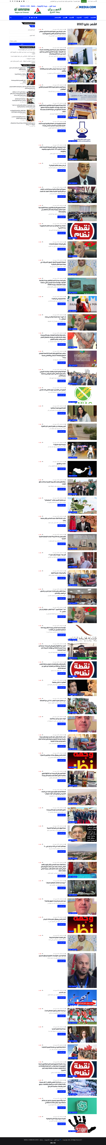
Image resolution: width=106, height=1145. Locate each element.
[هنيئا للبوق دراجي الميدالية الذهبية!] (82, 833)
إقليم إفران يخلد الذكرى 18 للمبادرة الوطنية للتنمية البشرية (52, 537)
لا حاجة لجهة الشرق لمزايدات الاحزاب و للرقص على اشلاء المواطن (19, 118)
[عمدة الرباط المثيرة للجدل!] (82, 1034)
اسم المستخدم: (31, 30)
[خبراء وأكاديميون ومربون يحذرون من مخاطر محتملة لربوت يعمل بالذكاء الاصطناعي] (82, 1106)
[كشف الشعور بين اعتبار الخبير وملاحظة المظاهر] (31, 82)
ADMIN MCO (62, 29)
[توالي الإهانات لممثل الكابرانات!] (82, 249)
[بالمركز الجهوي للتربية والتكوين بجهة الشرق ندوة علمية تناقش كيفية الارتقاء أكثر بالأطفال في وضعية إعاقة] (82, 213)
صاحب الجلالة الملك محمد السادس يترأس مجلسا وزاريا (53, 519)
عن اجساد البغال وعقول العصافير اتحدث (55, 1011)
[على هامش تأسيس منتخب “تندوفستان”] (82, 505)
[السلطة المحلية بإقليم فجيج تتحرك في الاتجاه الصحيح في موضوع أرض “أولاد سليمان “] (82, 797)
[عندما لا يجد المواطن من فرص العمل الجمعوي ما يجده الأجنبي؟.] (82, 231)
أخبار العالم (58, 17)
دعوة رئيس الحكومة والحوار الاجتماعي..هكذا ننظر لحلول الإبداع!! (19, 100)
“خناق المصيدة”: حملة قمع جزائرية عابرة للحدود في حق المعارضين (65, 1)
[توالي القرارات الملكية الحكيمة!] (82, 943)
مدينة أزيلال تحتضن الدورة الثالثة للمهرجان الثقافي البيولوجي (52, 88)
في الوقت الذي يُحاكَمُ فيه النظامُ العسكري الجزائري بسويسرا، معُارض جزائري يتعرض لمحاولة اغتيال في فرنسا (18, 93)
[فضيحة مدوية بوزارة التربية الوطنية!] (82, 1124)
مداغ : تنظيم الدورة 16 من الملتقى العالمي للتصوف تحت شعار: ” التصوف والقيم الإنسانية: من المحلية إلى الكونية (23, 106)
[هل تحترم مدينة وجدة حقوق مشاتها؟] (82, 906)
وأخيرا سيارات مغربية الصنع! (58, 573)
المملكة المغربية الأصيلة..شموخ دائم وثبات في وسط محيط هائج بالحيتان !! (53, 263)
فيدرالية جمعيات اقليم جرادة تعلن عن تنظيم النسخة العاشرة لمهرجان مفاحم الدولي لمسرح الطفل (22, 87)
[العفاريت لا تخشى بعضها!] (82, 688)
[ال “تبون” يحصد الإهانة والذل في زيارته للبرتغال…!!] (82, 322)
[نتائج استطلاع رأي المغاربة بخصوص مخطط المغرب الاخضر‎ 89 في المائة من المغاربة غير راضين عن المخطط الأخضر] (82, 669)
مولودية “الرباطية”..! (30, 59)
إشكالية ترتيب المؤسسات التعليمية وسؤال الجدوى (52, 956)
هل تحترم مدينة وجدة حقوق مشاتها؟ (55, 901)
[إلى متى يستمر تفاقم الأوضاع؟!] (82, 174)
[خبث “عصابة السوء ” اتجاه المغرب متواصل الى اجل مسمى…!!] (82, 615)
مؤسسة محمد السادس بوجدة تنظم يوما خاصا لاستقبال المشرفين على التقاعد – (53, 629)
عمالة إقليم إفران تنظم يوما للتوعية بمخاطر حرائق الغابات (52, 483)
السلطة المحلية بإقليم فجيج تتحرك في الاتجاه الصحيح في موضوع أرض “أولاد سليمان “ (53, 793)
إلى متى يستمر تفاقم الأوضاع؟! (57, 165)
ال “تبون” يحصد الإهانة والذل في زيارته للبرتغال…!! (55, 318)
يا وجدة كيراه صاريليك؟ (59, 444)
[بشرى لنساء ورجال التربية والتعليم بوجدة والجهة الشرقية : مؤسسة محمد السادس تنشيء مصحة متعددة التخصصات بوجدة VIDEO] (82, 286)
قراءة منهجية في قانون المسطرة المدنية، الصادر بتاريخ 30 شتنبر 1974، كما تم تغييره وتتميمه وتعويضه (52, 149)
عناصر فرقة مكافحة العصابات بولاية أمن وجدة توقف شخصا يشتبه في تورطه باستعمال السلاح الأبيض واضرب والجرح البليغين (53, 337)
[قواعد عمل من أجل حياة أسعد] (82, 724)
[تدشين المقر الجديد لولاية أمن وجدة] (82, 815)
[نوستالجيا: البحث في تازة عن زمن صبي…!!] (82, 852)
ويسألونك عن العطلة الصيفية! (20, 74)
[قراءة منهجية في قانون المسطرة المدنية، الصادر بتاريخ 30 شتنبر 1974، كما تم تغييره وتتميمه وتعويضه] (82, 152)
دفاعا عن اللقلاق (61, 463)
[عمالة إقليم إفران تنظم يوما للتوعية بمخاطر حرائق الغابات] (82, 487)
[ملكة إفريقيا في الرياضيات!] (82, 304)
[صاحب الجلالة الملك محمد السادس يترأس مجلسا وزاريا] (82, 524)
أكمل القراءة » (62, 39)
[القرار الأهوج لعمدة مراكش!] (82, 413)
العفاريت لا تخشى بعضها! (59, 682)
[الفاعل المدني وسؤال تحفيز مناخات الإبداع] (82, 925)
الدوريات (79, 17)
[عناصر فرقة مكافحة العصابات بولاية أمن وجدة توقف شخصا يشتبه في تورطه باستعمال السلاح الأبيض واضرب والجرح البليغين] (82, 340)
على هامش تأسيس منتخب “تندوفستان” (55, 500)
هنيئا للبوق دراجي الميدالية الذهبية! (56, 828)
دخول (22, 44)
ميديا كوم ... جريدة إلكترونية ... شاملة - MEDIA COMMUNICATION (41, 1140)
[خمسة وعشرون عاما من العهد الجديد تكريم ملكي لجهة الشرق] (31, 70)
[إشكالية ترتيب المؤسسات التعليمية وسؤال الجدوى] (82, 970)
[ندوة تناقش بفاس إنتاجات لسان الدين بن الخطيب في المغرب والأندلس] (82, 596)
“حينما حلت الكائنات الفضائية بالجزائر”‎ (56, 883)
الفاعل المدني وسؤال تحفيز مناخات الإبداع (54, 919)
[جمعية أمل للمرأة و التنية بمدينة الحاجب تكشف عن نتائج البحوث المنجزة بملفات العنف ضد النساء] (82, 195)
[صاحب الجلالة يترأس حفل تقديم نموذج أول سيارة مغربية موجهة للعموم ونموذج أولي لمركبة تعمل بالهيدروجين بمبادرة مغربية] (82, 742)
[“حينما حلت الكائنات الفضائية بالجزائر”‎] (82, 888)
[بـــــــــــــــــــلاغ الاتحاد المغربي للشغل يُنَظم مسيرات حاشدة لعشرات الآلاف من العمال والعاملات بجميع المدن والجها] (82, 1087)
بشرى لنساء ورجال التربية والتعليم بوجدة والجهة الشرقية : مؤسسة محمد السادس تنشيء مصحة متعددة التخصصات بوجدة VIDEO (52, 282)
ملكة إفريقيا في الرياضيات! (59, 299)
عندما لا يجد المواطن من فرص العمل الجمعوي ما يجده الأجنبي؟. (53, 227)
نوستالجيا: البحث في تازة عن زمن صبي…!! (55, 846)
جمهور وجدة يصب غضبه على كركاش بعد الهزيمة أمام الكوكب (22, 53)
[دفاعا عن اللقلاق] (82, 469)
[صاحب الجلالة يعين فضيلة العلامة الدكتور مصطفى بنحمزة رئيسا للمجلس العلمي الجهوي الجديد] (82, 37)
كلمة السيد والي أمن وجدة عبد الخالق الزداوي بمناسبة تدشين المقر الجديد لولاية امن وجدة (54, 774)
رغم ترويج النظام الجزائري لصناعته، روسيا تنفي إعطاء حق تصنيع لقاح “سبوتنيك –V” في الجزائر (23, 124)
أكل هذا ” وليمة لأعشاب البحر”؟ (57, 555)
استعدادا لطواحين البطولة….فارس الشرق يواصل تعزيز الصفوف (22, 62)
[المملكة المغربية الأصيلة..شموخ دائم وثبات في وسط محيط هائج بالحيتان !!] (82, 267)
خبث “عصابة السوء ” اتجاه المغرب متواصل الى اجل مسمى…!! (52, 610)
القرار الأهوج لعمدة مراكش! (58, 408)
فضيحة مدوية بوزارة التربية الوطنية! (56, 1118)
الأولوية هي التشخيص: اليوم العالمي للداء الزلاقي (53, 390)
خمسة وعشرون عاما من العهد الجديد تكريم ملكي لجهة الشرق (17, 69)
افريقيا (71, 17)
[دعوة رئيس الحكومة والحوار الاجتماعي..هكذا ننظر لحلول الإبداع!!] (31, 101)
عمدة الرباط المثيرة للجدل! (59, 1029)
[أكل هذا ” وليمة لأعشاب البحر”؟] (82, 560)
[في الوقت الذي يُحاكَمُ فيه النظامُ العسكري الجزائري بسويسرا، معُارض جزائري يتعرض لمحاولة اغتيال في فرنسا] (31, 94)
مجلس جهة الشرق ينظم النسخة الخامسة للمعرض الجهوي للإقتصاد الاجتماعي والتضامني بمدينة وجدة (52, 355)
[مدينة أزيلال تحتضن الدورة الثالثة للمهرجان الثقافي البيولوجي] (82, 92)
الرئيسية (93, 17)
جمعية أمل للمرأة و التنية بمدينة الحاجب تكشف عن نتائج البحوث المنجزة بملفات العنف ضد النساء (53, 190)
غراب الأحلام (62, 992)
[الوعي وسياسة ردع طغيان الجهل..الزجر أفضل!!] (82, 432)
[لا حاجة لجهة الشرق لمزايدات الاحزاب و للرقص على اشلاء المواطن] (31, 119)
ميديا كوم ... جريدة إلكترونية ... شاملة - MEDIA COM (38, 6)
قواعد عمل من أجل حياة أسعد (58, 719)
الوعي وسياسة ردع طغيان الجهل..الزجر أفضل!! (53, 426)
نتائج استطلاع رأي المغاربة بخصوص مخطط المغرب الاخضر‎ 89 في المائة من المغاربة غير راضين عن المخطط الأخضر (52, 666)
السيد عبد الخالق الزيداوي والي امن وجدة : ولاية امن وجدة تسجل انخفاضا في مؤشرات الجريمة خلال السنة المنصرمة (52, 648)
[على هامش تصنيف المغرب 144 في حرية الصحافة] (82, 706)
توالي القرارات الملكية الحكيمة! (57, 937)
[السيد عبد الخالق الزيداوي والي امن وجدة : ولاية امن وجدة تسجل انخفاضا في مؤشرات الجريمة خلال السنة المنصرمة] (82, 651)
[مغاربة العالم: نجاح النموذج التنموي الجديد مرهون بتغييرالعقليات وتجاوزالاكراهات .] (31, 112)
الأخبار (86, 17)
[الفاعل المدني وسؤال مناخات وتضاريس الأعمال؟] (82, 760)
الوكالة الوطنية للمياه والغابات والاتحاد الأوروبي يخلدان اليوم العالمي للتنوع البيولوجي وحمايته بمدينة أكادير (53, 374)
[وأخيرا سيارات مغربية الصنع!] (82, 578)
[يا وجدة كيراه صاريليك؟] (82, 450)
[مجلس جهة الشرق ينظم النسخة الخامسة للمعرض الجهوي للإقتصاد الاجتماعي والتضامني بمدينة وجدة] (82, 359)
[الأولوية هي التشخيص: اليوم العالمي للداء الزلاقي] (82, 395)
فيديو (65, 17)
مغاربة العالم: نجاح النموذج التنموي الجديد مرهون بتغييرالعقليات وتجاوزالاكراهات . (18, 111)
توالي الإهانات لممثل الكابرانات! (57, 244)
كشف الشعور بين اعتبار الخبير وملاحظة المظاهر (18, 81)
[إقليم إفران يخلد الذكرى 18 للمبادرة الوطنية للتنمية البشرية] (82, 542)
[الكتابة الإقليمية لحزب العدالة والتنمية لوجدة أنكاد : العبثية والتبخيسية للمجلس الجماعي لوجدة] (82, 132)
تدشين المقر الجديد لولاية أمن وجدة (56, 810)
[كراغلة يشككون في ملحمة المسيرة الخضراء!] (82, 1051)
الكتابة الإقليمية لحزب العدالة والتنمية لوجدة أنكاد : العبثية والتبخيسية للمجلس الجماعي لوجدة (52, 124)
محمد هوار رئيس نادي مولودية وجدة (26, 50)
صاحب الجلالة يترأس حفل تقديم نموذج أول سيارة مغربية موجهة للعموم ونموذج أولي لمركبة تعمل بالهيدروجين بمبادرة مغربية (52, 739)
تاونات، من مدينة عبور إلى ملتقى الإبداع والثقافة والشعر (53, 70)
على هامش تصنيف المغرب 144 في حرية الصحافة (53, 700)
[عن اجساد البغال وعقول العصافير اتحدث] (82, 1016)
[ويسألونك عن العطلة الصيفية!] (31, 76)
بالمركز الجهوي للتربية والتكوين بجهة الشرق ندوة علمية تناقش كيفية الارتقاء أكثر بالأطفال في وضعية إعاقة (52, 210)
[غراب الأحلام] (82, 998)
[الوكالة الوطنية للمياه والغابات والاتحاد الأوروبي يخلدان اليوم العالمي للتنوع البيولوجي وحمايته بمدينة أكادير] (82, 377)
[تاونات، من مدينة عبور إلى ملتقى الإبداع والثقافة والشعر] (82, 74)
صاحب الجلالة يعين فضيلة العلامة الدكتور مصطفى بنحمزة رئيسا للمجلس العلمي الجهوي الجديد (52, 32)
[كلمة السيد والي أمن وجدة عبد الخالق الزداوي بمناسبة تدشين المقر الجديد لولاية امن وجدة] (82, 779)
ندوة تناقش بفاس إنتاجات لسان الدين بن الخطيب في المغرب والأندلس (53, 592)
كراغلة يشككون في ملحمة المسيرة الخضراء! (54, 1047)
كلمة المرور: (32, 35)
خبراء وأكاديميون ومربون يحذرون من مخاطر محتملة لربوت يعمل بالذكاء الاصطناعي (54, 1101)
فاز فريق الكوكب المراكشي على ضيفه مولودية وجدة (23, 56)
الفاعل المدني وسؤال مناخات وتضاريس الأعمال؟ (53, 755)
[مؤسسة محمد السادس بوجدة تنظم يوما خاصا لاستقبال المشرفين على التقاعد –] (82, 633)
